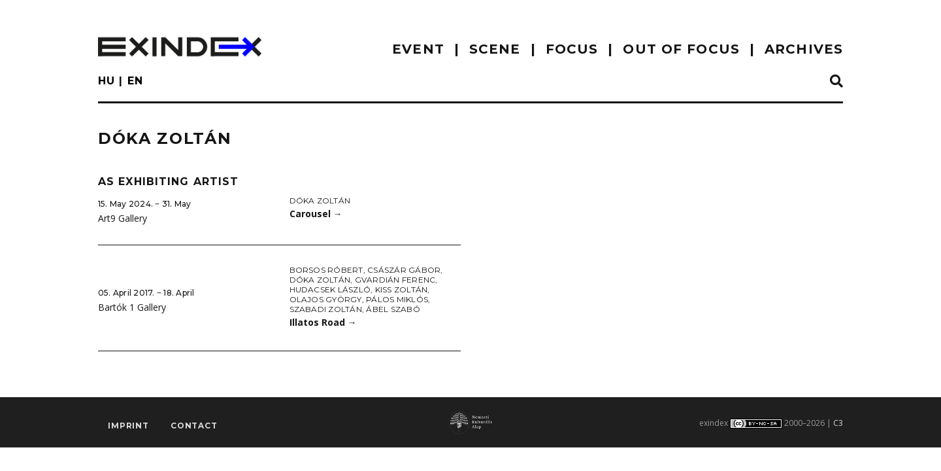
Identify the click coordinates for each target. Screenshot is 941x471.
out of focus (681, 49)
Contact (194, 425)
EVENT (418, 49)
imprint (128, 425)
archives (804, 49)
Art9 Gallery (122, 218)
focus (572, 49)
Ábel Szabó (393, 309)
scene (495, 49)
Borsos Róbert (326, 270)
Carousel (315, 213)
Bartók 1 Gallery (132, 307)
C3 (838, 422)
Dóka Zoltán (320, 200)
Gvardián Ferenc (395, 280)
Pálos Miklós (397, 299)
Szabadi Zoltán (325, 309)
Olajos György (325, 299)
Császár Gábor (403, 270)
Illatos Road (323, 322)
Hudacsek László (330, 289)
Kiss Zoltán (401, 289)
